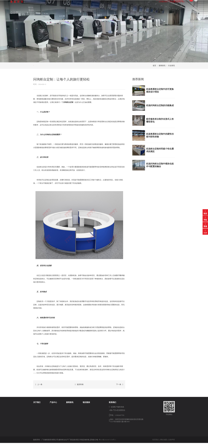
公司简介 (36, 408)
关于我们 (57, 5)
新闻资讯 (88, 5)
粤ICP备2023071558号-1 (107, 441)
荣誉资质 (36, 415)
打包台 (85, 418)
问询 (84, 425)
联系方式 (119, 5)
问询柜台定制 (53, 408)
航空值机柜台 (53, 415)
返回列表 (79, 385)
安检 (84, 408)
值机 (84, 422)
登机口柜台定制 (53, 428)
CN (181, 5)
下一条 (119, 385)
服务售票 (86, 415)
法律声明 (171, 441)
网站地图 (163, 441)
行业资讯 (58, 66)
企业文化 (36, 412)
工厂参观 (36, 418)
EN (185, 5)
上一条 (38, 385)
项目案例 (104, 5)
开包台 (50, 425)
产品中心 (72, 5)
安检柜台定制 (53, 422)
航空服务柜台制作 (54, 412)
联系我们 (155, 441)
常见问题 (75, 66)
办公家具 (51, 432)
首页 (43, 5)
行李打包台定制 (53, 418)
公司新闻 (41, 66)
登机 (84, 412)
